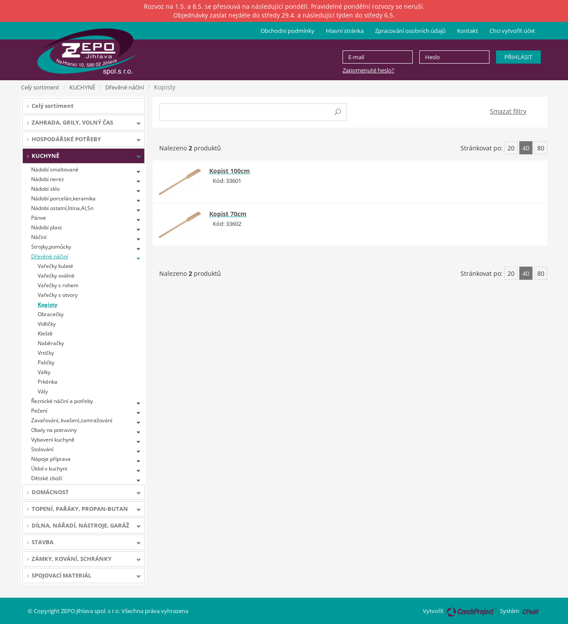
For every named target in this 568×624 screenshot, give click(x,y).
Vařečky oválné (56, 275)
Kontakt (467, 31)
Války (44, 372)
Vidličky (47, 324)
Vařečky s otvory (58, 295)
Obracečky (51, 314)
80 (540, 148)
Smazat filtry (508, 111)
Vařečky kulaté (55, 266)
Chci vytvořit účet (512, 31)
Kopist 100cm (229, 171)
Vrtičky (46, 353)
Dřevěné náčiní (124, 87)
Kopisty (47, 304)
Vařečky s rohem (58, 285)
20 (510, 148)
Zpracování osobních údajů (410, 31)
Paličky (46, 362)
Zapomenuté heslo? (368, 70)
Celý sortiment (40, 87)
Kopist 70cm (227, 214)
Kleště (45, 333)
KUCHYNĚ (82, 87)
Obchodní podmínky (287, 31)
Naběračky (51, 343)
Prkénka (47, 381)
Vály (43, 391)
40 (525, 148)
